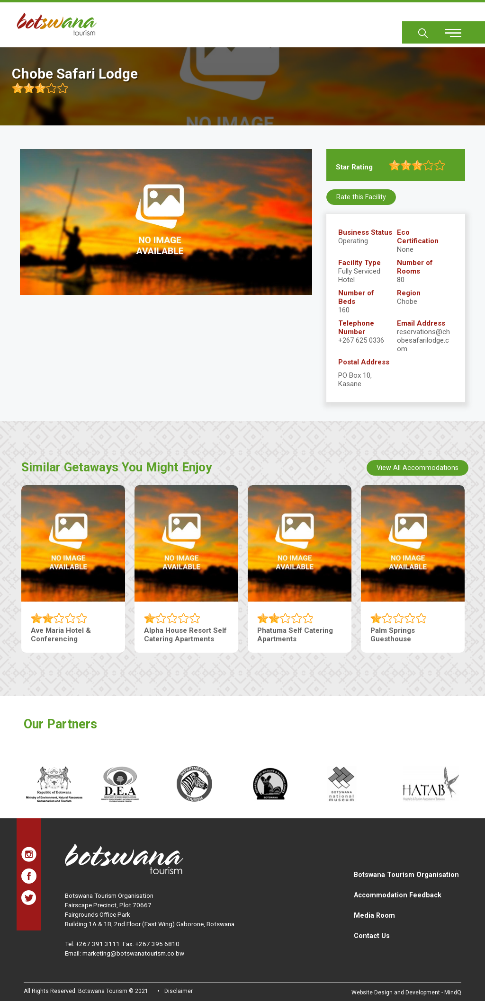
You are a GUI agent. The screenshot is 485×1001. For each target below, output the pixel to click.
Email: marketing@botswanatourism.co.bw (124, 953)
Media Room (374, 915)
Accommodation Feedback (397, 895)
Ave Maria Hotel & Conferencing (61, 634)
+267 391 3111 (98, 944)
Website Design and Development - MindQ (406, 992)
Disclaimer (178, 991)
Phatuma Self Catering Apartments (295, 634)
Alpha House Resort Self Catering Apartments (185, 634)
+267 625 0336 (361, 340)
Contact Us (372, 935)
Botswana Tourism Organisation (406, 874)
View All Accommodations (417, 467)
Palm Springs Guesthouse (392, 634)
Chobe (407, 301)
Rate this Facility (361, 197)
